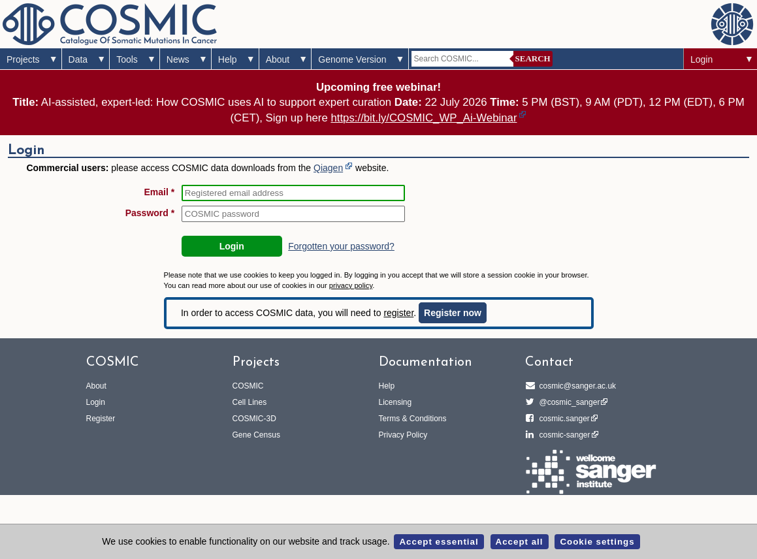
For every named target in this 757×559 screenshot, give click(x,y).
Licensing (395, 402)
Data (78, 59)
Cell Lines (250, 402)
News (178, 59)
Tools (127, 59)
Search (533, 58)
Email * (159, 192)
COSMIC (248, 386)
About (278, 59)
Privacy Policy (403, 434)
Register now (452, 313)
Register (101, 418)
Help (227, 59)
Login (701, 59)
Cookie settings (597, 542)
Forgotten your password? (341, 246)
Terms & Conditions (413, 418)
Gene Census (256, 434)
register (398, 313)
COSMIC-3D (254, 418)
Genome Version (352, 59)
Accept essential (438, 542)
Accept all (519, 542)
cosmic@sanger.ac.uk (576, 386)
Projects (23, 59)
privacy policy (350, 285)
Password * (149, 213)
